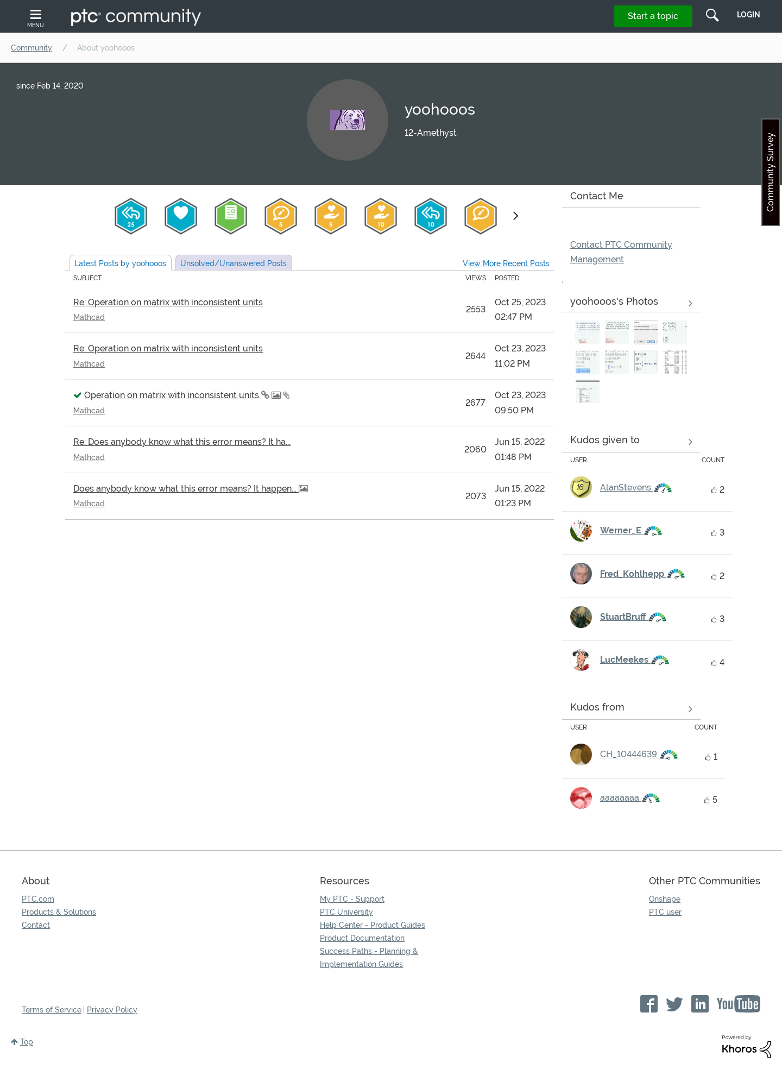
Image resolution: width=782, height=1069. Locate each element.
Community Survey (770, 172)
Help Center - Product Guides (372, 925)
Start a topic (653, 16)
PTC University (346, 912)
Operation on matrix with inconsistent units (172, 395)
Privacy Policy (112, 1010)
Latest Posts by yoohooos (120, 263)
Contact (36, 925)
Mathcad (89, 317)
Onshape (664, 899)
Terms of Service (51, 1010)
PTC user (665, 912)
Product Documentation (362, 938)
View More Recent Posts (506, 263)
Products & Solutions (59, 912)
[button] (588, 332)
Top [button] (26, 1041)
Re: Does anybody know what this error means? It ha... (182, 442)
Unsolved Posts (233, 263)
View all (631, 442)
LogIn (748, 14)
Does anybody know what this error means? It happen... (186, 488)
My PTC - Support (352, 899)
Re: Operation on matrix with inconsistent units (168, 302)
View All (631, 303)
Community (31, 47)
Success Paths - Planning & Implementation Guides (369, 958)
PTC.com (38, 899)
